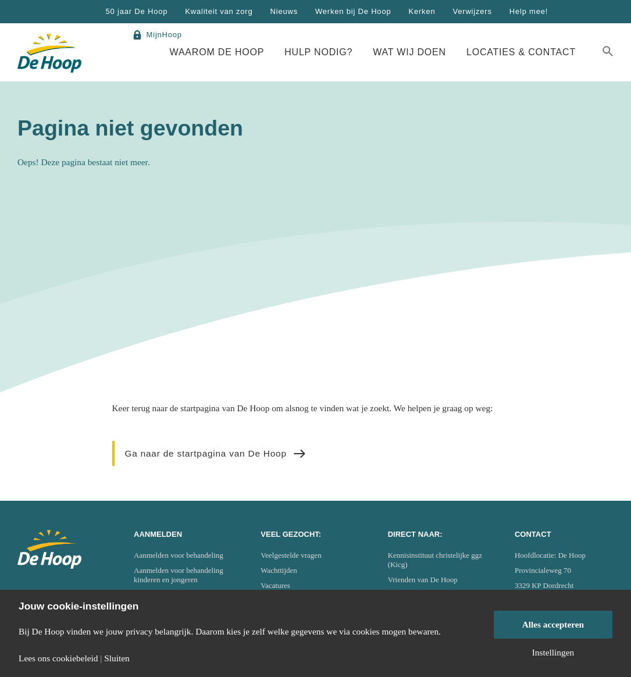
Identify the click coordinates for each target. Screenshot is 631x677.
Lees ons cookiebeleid (58, 658)
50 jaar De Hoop (137, 11)
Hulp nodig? (318, 52)
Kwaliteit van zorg (218, 11)
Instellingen (553, 652)
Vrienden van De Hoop (423, 579)
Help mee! (528, 11)
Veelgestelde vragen (291, 555)
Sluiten (117, 658)
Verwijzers (471, 11)
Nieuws (284, 11)
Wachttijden (279, 570)
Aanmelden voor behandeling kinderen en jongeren (178, 575)
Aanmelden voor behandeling (178, 555)
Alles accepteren (553, 624)
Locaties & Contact (521, 52)
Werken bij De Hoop (353, 11)
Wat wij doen (409, 52)
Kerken (421, 11)
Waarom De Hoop (217, 52)
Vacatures (275, 585)
